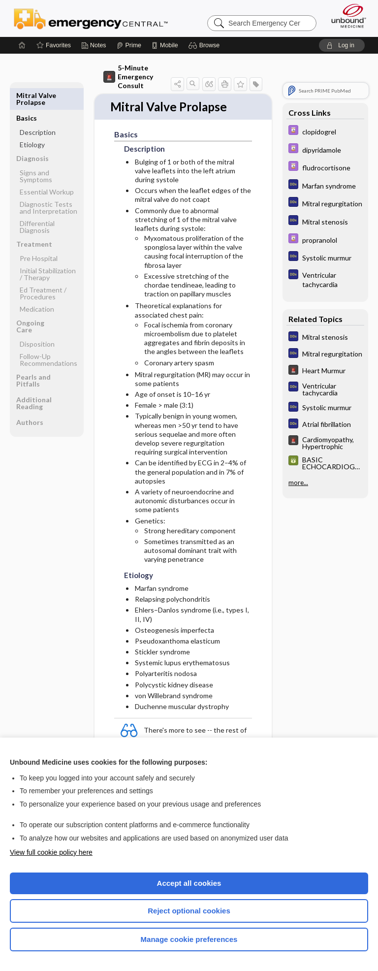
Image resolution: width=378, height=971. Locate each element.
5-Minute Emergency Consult (128, 77)
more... (298, 482)
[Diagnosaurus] (325, 185)
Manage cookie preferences (189, 939)
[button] (205, 45)
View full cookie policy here (51, 852)
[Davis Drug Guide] (325, 131)
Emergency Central (90, 18)
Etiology (32, 122)
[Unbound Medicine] (345, 15)
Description (38, 109)
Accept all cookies (189, 883)
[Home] (22, 45)
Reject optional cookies (189, 910)
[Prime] (129, 45)
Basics (26, 95)
